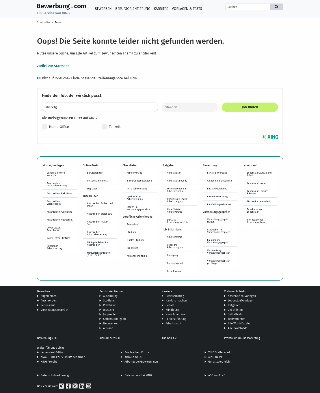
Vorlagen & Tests (187, 8)
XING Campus (133, 357)
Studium (131, 232)
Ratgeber (234, 305)
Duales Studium (135, 240)
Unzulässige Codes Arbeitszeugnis (177, 200)
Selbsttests (235, 314)
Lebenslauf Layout (256, 183)
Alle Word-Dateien (239, 323)
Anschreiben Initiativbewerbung (57, 184)
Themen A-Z (169, 338)
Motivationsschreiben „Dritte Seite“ (98, 254)
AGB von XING (216, 375)
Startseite (43, 22)
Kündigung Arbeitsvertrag (54, 247)
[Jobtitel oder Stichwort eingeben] (100, 107)
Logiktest (92, 188)
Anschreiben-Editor (137, 352)
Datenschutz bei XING (138, 375)
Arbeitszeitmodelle (177, 180)
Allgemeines (48, 296)
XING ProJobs (49, 361)
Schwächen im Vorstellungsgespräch (218, 231)
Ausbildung (133, 224)
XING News (215, 357)
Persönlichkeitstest (97, 180)
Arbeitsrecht (173, 323)
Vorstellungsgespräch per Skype (218, 262)
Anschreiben (48, 300)
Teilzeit (111, 126)
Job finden (250, 107)
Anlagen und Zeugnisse (219, 180)
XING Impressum (110, 338)
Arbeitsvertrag (134, 172)
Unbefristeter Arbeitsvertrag (174, 210)
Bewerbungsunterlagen (139, 180)
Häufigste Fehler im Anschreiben (97, 244)
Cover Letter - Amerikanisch (54, 229)
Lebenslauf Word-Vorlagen (56, 174)
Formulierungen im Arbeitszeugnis (177, 190)
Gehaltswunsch (175, 271)
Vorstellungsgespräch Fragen (218, 220)
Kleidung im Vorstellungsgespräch (218, 241)
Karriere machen (176, 300)
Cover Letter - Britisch (58, 238)
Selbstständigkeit (114, 319)
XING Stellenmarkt (220, 352)
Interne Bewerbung (217, 196)
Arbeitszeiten (174, 172)
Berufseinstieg (175, 296)
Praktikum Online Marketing (242, 338)
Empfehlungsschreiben (219, 204)
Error (58, 22)
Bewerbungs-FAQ (47, 338)
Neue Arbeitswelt (177, 314)
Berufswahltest (95, 172)
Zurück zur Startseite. (54, 65)
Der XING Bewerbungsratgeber (178, 221)
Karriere (161, 8)
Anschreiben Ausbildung (59, 211)
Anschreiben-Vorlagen (242, 296)
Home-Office (55, 126)
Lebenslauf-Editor (52, 352)
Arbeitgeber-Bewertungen (141, 361)
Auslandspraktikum (137, 256)
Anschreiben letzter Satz (97, 223)
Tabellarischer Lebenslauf (254, 210)
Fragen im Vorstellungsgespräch (138, 208)
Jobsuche (109, 310)
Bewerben (103, 8)
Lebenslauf (48, 305)
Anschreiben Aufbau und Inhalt (100, 205)
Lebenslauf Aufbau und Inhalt (259, 174)
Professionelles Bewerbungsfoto (256, 221)
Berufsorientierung (132, 8)
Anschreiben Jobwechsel (60, 219)
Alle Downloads (237, 328)
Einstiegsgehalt (175, 263)
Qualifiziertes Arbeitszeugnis (135, 198)
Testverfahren (236, 319)
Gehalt (170, 305)
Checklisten (235, 310)
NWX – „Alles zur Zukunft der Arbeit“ (64, 357)
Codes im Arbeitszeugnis (175, 246)
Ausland (108, 328)
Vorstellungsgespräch (54, 310)
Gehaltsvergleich (219, 361)
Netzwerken (110, 323)
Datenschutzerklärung (55, 375)
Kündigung (172, 255)
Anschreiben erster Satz (99, 213)
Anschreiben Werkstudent (54, 203)
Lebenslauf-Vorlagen (241, 300)
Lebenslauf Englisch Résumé (257, 192)
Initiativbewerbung (137, 188)
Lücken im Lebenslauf (258, 201)
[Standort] (190, 107)
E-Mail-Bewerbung (217, 172)
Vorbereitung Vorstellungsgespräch (218, 252)
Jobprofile (109, 314)
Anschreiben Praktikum (59, 193)
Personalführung (176, 319)
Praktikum (132, 248)
